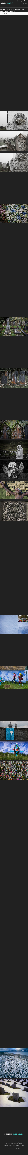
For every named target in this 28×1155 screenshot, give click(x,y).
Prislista (15, 1147)
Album (25, 3)
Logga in (22, 1)
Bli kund (26, 1)
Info (23, 9)
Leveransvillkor (8, 1147)
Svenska (22, 4)
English (26, 4)
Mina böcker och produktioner (13, 9)
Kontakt (18, 1148)
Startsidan (2, 9)
